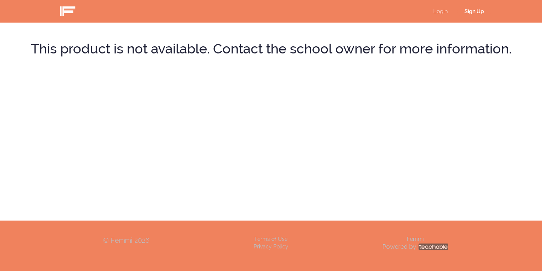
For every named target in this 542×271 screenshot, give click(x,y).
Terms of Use (271, 239)
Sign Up (474, 11)
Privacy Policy (271, 247)
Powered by (415, 246)
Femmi (415, 239)
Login (440, 11)
